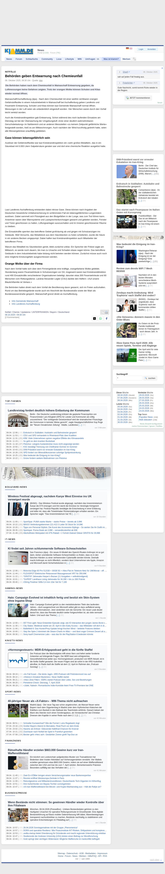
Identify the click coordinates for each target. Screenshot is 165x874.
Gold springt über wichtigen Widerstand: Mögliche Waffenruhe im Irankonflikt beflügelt (61, 839)
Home (60, 856)
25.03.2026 (144, 406)
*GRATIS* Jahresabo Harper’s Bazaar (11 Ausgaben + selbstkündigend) (55, 576)
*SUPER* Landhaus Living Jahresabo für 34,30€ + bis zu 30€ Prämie (54, 579)
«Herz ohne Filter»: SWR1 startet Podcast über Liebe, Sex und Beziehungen (57, 680)
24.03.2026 (144, 408)
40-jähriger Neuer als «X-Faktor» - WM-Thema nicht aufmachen (48, 701)
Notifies (159, 426)
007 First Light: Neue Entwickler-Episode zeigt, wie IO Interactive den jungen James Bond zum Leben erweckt (72, 623)
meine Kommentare (140, 426)
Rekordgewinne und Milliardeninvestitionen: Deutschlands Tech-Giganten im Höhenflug (62, 781)
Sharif (125, 72)
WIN (80, 59)
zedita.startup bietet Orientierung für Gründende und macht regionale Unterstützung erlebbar (64, 833)
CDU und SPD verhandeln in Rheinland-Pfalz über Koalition (50, 435)
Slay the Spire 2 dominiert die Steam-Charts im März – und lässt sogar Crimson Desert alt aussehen (68, 631)
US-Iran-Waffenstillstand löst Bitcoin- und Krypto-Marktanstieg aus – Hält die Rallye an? (62, 787)
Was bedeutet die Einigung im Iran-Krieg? (41, 455)
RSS (105, 856)
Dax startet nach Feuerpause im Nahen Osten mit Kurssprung (138, 211)
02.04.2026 (123, 414)
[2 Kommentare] (12, 317)
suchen (150, 378)
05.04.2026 (123, 407)
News (9, 59)
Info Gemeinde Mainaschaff (25, 301)
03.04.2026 (123, 412)
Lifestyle (69, 59)
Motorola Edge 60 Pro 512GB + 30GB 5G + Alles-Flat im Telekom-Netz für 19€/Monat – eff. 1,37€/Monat (69, 571)
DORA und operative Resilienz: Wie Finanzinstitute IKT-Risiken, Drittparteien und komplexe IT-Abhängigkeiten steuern (75, 830)
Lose (58, 59)
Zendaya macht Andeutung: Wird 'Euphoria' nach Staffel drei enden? (136, 294)
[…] (80, 425)
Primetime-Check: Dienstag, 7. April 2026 (41, 683)
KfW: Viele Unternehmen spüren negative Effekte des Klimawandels (53, 438)
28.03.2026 (144, 398)
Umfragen (92, 59)
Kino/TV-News (14, 640)
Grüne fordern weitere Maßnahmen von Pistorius (45, 458)
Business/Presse (16, 792)
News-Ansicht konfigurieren (151, 424)
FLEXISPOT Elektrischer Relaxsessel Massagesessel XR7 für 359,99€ (54, 573)
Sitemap (61, 853)
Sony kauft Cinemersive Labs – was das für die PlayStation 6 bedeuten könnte (58, 634)
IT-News (10, 539)
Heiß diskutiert (145, 420)
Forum (19, 59)
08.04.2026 (123, 395)
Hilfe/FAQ (92, 856)
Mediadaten (90, 853)
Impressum (102, 853)
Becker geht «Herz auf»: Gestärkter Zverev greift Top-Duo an (50, 734)
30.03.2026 (123, 422)
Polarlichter (128, 83)
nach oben (154, 860)
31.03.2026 (123, 420)
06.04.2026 (123, 400)
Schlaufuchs (32, 59)
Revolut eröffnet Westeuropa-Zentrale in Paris (43, 778)
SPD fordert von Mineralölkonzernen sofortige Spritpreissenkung (52, 452)
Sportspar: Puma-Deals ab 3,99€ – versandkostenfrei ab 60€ (50, 530)
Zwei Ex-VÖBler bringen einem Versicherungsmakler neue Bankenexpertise (57, 775)
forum (160, 103)
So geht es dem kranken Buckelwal (39, 441)
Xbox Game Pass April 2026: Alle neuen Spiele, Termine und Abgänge (136, 344)
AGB (81, 853)
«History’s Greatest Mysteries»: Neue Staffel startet (46, 677)
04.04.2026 (123, 409)
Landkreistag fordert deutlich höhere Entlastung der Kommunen (49, 410)
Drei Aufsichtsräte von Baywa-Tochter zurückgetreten (47, 784)
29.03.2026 (144, 395)
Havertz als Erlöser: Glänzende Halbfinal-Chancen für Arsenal (50, 729)
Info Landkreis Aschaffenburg (26, 304)
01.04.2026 (123, 417)
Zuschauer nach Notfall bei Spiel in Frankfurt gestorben (48, 732)
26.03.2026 (144, 403)
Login (141, 49)
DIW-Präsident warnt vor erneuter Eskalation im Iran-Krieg (49, 450)
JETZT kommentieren (138, 97)
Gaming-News (14, 588)
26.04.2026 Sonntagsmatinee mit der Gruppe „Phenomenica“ (50, 827)
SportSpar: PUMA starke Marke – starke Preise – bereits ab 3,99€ (52, 522)
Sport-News (13, 691)
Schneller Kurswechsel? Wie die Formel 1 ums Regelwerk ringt (51, 723)
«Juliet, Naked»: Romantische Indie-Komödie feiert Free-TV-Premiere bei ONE (58, 685)
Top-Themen (13, 401)
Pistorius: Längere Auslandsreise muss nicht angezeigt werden (51, 444)
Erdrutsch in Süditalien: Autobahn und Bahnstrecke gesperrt (50, 432)
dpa (41, 80)
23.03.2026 (144, 411)
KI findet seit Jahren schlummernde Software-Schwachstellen (47, 548)
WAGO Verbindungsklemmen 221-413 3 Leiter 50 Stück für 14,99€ (53, 524)
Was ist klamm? (111, 59)
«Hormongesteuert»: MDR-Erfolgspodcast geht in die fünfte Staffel (50, 649)
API (99, 856)
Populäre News (146, 417)
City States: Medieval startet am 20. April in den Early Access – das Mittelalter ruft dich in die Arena (67, 626)
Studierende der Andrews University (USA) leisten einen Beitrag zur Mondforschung (60, 836)
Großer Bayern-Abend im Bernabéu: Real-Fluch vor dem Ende (51, 726)
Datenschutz (72, 853)
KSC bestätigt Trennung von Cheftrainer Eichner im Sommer (50, 447)
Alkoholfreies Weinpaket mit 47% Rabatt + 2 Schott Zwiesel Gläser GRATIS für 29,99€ (61, 533)
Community (47, 59)
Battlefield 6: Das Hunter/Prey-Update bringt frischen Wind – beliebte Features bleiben (61, 628)
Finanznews (13, 740)
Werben (126, 59)
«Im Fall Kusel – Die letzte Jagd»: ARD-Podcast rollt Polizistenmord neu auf (57, 674)
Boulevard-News (16, 487)
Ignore (152, 426)
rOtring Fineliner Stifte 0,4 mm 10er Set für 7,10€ (45, 582)
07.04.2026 (123, 398)
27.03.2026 (144, 400)
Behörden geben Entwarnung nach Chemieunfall (43, 76)
